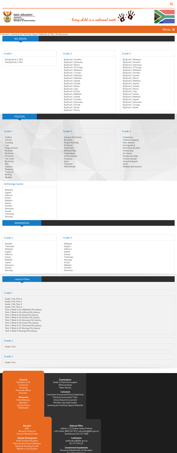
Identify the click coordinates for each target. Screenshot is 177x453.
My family (68, 140)
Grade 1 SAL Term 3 (13, 304)
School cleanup (130, 158)
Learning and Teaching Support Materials (65, 405)
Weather (8, 177)
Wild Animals (70, 166)
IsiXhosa (8, 195)
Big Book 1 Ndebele (73, 78)
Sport (66, 161)
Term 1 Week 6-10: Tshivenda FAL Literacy (23, 325)
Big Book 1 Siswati (72, 83)
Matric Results (65, 387)
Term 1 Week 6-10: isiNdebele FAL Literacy (23, 309)
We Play (8, 174)
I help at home (11, 148)
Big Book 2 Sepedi (72, 96)
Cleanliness (128, 137)
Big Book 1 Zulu (71, 89)
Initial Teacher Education (27, 440)
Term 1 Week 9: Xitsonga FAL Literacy (21, 331)
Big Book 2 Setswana (73, 102)
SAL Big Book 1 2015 (14, 59)
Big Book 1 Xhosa (72, 65)
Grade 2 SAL (10, 346)
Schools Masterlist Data (27, 434)
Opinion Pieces (23, 405)
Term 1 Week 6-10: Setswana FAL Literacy (23, 320)
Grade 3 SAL (10, 362)
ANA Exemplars (65, 385)
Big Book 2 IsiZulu (72, 91)
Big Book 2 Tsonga (72, 72)
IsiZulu (8, 197)
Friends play (128, 150)
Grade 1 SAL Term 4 (13, 307)
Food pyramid (129, 145)
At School (9, 156)
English (8, 192)
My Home (9, 153)
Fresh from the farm (131, 148)
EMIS (27, 428)
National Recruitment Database (27, 443)
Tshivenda (9, 214)
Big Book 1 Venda (71, 86)
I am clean (9, 158)
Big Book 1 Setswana (73, 62)
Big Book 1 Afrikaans (73, 75)
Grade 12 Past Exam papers (65, 382)
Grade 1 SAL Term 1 (13, 299)
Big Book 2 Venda (71, 107)
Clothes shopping (130, 140)
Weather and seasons (132, 166)
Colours (8, 140)
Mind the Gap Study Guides (65, 402)
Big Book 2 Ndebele (73, 94)
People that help (71, 142)
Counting (9, 142)
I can (7, 145)
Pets (7, 164)
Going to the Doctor (73, 137)
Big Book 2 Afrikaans (73, 70)
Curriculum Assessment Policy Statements (65, 394)
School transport (130, 161)
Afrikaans (9, 190)
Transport (9, 172)
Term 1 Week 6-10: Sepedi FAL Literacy (21, 315)
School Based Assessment (65, 400)
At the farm (69, 148)
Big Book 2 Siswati (72, 104)
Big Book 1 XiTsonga (73, 67)
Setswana (9, 208)
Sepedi (8, 203)
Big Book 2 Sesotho (72, 99)
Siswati (8, 211)
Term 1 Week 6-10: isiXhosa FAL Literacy (22, 312)
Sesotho (8, 206)
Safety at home (70, 156)
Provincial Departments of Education (76, 450)
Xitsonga (9, 216)
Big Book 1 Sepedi (72, 80)
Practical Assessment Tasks (65, 397)
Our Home (127, 153)
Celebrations (69, 153)
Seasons (8, 166)
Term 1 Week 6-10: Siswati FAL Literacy (22, 322)
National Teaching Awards (27, 446)
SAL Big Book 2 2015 (14, 62)
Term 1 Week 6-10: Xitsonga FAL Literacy (22, 328)
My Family (9, 161)
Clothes (8, 137)
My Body (8, 150)
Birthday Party (70, 150)
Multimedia (23, 407)
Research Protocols (27, 431)
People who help (130, 156)
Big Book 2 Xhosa (72, 110)
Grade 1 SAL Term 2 (13, 301)
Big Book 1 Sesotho (72, 59)
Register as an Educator (27, 448)
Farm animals (129, 142)
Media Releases (23, 400)
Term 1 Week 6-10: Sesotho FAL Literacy (22, 317)
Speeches (23, 402)
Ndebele (8, 200)
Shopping (9, 169)
